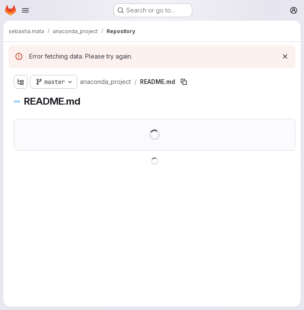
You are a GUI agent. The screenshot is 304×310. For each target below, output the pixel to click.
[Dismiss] (285, 56)
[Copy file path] (184, 82)
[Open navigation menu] (25, 10)
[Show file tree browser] (20, 82)
